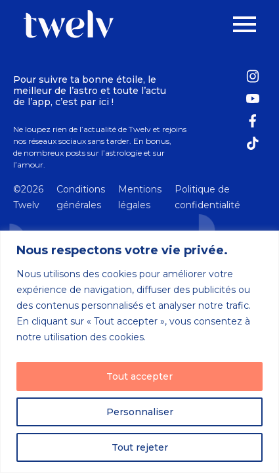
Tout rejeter (140, 447)
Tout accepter (139, 376)
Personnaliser (139, 412)
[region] (139, 352)
